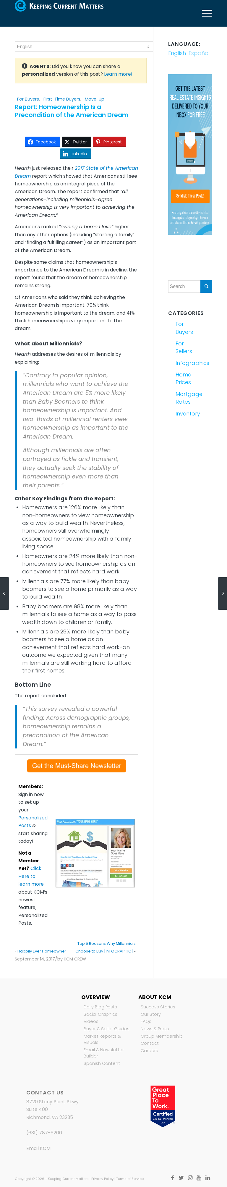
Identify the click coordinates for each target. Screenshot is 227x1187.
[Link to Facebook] (172, 1177)
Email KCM (38, 1148)
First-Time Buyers (61, 99)
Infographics (182, 363)
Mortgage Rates (182, 397)
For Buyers (28, 99)
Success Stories (158, 1007)
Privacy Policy (102, 1178)
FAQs (146, 1021)
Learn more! (118, 74)
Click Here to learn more (31, 876)
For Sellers (182, 347)
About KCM (154, 997)
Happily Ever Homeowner (41, 951)
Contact (150, 1043)
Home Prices (182, 378)
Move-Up (94, 99)
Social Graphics (100, 1014)
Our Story (151, 1014)
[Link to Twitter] (181, 1177)
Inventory (182, 413)
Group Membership (162, 1036)
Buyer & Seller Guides (106, 1029)
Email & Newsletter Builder (104, 1053)
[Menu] (204, 13)
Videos (91, 1021)
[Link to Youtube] (198, 1177)
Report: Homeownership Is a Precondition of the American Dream (71, 111)
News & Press (155, 1029)
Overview (95, 997)
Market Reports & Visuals (102, 1039)
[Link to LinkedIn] (207, 1177)
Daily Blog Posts (100, 1007)
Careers (149, 1051)
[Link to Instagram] (190, 1177)
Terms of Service (130, 1178)
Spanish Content (102, 1063)
